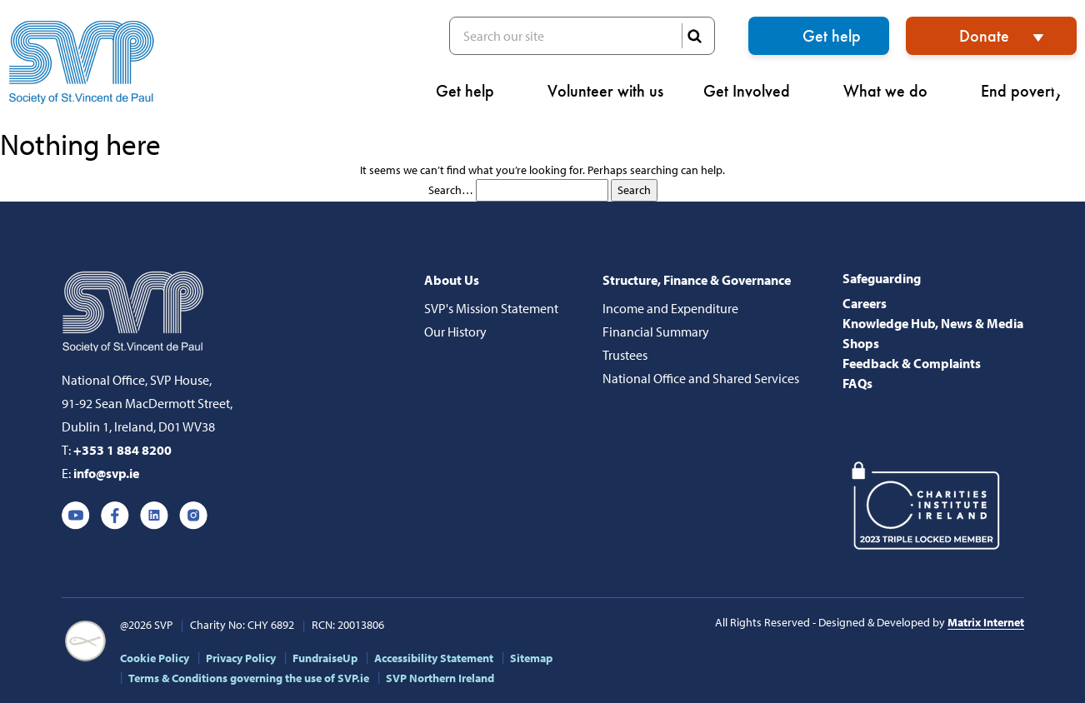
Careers (864, 303)
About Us (451, 280)
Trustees (625, 355)
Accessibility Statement (433, 658)
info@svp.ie (106, 473)
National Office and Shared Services (700, 378)
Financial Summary (655, 331)
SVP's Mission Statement (491, 308)
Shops (860, 343)
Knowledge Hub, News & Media (932, 323)
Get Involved (753, 91)
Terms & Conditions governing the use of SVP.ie (248, 678)
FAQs (857, 383)
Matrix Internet (986, 622)
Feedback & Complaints (911, 363)
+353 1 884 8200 (122, 449)
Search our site (582, 36)
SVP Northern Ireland (440, 678)
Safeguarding (881, 278)
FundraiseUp (325, 658)
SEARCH (694, 35)
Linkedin (154, 515)
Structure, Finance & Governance (696, 280)
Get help (831, 36)
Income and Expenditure (670, 308)
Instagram (193, 515)
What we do (892, 91)
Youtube (76, 515)
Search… (450, 189)
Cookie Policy (154, 658)
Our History (455, 331)
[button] (1067, 79)
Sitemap (531, 658)
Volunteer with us (605, 91)
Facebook (115, 515)
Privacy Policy (241, 658)
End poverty (1029, 91)
